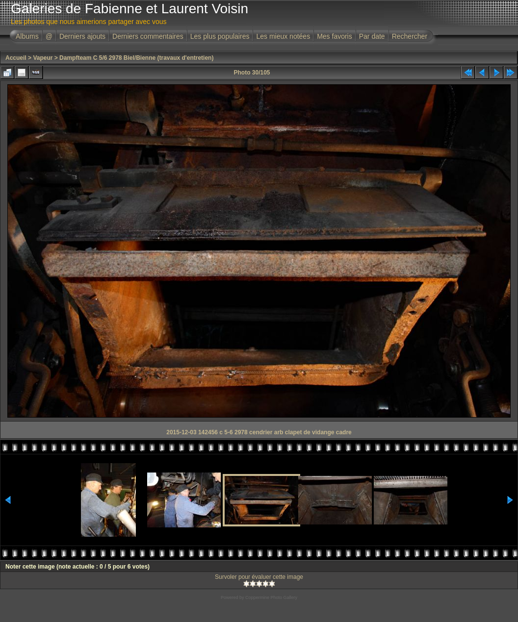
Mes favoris (334, 36)
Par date (372, 36)
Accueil (15, 57)
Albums (27, 36)
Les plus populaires (220, 36)
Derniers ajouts (82, 36)
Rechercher (409, 36)
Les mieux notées (283, 36)
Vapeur (42, 57)
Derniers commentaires (147, 36)
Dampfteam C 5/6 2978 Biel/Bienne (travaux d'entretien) (136, 57)
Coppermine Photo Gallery (271, 597)
